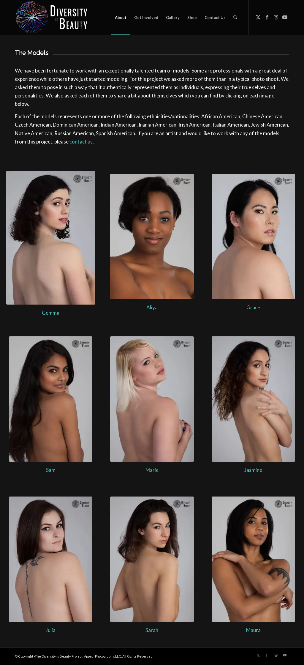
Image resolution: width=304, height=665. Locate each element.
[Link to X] (258, 17)
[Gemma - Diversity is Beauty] (50, 238)
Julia (51, 630)
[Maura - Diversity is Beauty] (253, 559)
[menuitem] (120, 17)
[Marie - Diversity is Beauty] (152, 399)
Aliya (152, 307)
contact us (81, 141)
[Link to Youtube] (284, 17)
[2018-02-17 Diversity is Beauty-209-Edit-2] (50, 399)
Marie (152, 470)
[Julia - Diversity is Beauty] (50, 559)
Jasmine (253, 470)
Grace (253, 307)
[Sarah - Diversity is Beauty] (152, 559)
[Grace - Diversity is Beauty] (253, 236)
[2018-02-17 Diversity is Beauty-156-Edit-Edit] (253, 399)
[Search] (235, 17)
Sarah (151, 630)
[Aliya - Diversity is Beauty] (152, 236)
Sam (51, 470)
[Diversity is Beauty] (51, 17)
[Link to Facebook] (266, 17)
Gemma (50, 313)
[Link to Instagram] (275, 17)
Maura (253, 630)
